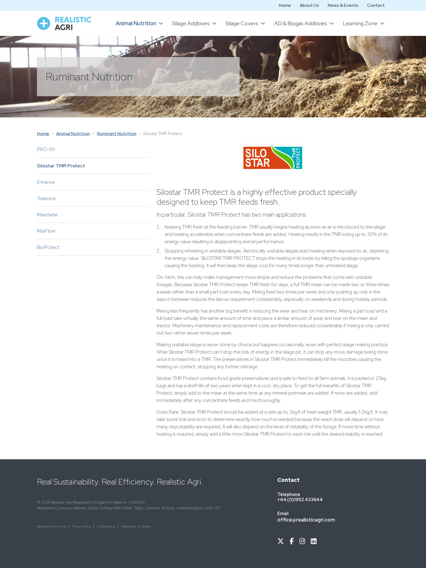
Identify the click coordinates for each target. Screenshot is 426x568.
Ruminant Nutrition (116, 133)
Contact (376, 5)
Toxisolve (46, 198)
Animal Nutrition (73, 133)
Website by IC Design (136, 526)
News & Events (343, 5)
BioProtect (48, 247)
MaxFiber (46, 231)
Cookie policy (106, 526)
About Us (309, 5)
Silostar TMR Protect (61, 166)
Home (285, 5)
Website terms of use (51, 526)
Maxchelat (47, 214)
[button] (139, 23)
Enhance (46, 182)
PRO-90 (46, 149)
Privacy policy (82, 526)
